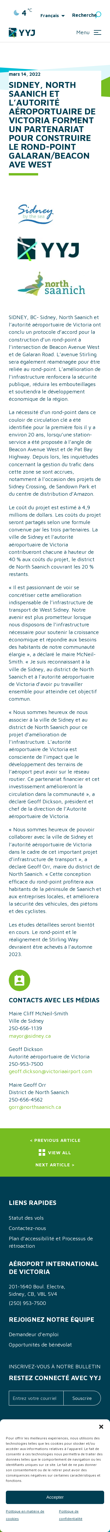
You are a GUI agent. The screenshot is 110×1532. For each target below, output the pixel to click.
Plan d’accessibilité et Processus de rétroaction (51, 1242)
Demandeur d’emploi (34, 1334)
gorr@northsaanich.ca (35, 1107)
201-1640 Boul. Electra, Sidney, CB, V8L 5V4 (37, 1290)
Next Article (52, 1164)
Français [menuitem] (49, 15)
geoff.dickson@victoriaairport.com (50, 1071)
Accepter (55, 1497)
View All (55, 1152)
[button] (101, 1427)
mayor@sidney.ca (30, 1036)
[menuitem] (54, 15)
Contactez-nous (27, 1228)
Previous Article (57, 1140)
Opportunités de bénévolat (40, 1344)
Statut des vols (26, 1218)
